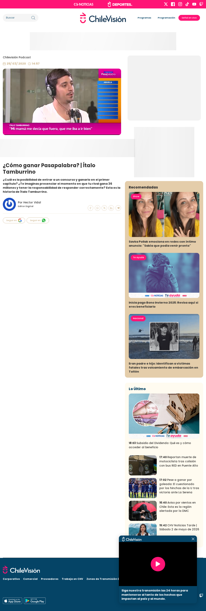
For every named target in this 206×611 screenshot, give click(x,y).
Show (136, 196)
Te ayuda (138, 257)
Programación (166, 17)
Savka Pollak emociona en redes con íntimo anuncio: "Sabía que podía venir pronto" (162, 244)
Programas (144, 17)
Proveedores (49, 579)
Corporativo (11, 579)
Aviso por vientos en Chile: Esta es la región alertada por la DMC (177, 507)
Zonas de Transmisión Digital (107, 579)
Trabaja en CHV (72, 579)
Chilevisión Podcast (17, 57)
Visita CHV (137, 579)
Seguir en (14, 220)
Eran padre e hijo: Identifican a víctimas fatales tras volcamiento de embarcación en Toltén (163, 368)
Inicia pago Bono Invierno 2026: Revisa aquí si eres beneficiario (163, 305)
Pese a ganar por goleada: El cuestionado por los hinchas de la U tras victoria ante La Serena (179, 486)
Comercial (30, 579)
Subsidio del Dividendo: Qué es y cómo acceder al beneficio (160, 445)
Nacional (138, 318)
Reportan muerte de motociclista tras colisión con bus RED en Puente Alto (178, 461)
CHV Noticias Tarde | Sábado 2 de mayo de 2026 (179, 527)
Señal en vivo (189, 17)
